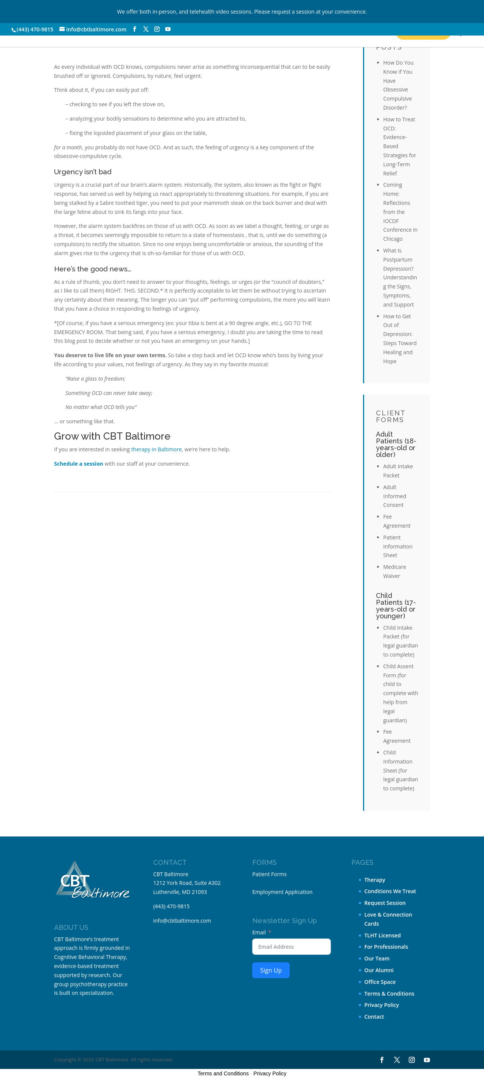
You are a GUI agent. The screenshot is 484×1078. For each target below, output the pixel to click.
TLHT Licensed (382, 935)
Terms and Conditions (223, 1073)
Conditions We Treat (137, 32)
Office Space (380, 981)
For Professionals (386, 946)
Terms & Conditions (389, 993)
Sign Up (271, 970)
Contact (267, 32)
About (212, 32)
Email (259, 932)
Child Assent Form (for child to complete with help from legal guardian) (401, 693)
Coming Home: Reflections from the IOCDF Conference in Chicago (400, 211)
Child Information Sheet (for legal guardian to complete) (400, 770)
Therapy (374, 879)
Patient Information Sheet (398, 546)
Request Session (384, 902)
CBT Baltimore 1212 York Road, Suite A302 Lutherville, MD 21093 (186, 883)
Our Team (376, 958)
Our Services (50, 32)
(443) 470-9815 (35, 29)
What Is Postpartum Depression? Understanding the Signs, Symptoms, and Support (400, 277)
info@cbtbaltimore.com (182, 920)
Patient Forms (269, 874)
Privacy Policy (381, 1004)
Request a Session (340, 32)
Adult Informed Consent (394, 496)
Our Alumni (379, 970)
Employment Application (282, 891)
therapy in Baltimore (156, 449)
